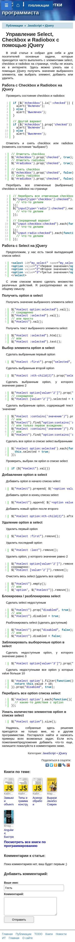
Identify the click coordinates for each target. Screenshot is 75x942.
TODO (38, 934)
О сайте (27, 938)
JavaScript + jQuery (41, 25)
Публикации (14, 25)
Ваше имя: (11, 882)
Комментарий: (14, 894)
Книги (49, 934)
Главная (7, 934)
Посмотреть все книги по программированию (25, 844)
